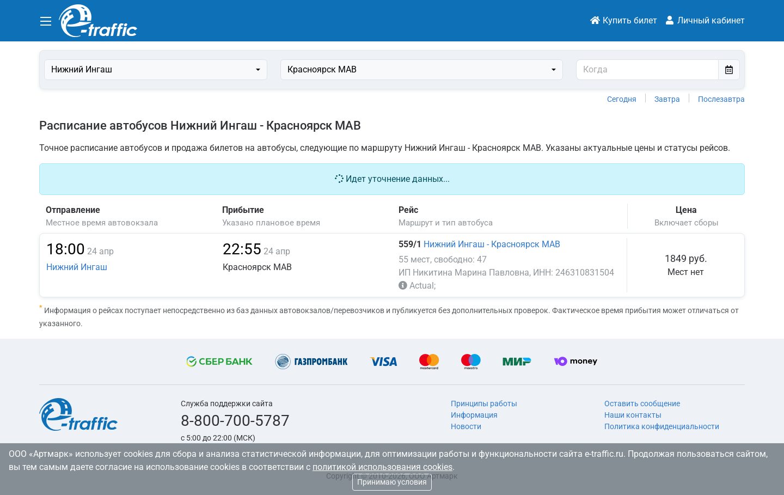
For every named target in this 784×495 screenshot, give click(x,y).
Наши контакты (632, 415)
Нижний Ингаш (76, 267)
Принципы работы (484, 403)
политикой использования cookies (382, 467)
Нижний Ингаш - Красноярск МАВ (492, 244)
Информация (474, 415)
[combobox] (155, 69)
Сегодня (621, 99)
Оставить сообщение (642, 403)
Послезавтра (721, 99)
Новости (466, 426)
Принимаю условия (392, 482)
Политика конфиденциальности (661, 426)
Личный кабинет (704, 20)
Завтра (667, 99)
